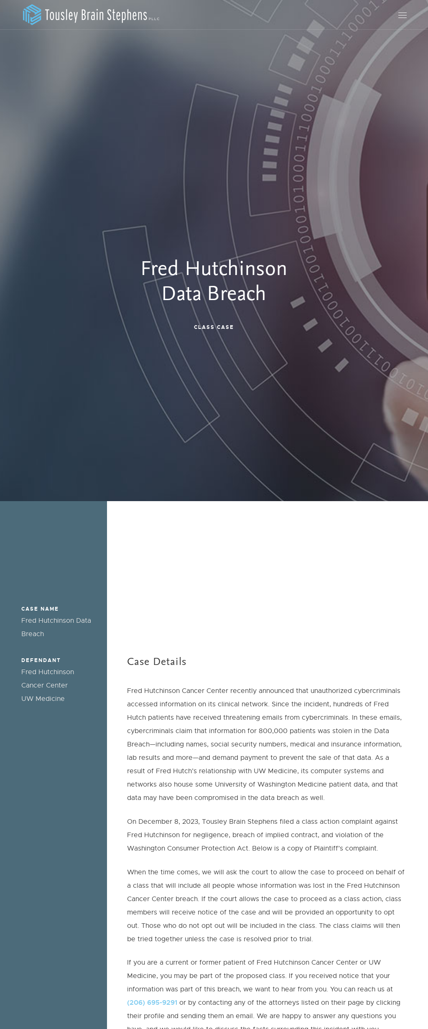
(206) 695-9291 (152, 1002)
